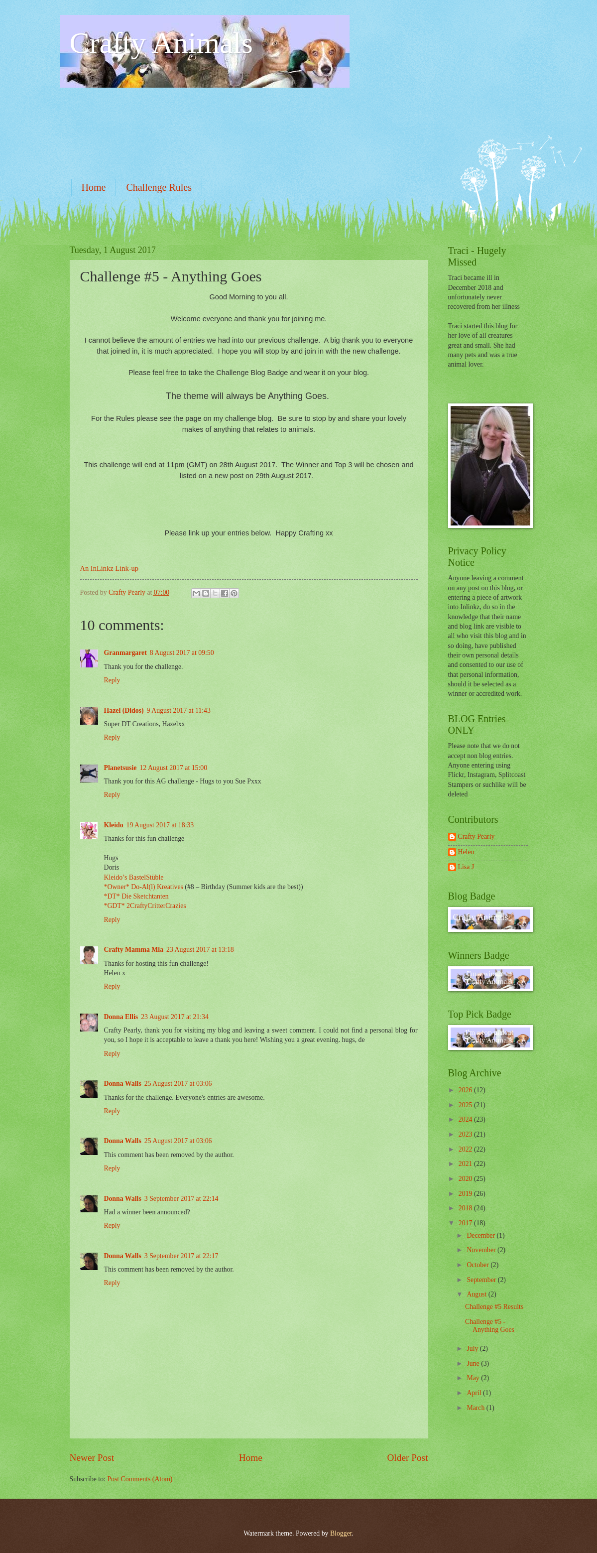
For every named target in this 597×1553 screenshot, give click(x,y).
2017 (466, 1223)
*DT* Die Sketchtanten (136, 896)
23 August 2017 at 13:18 (200, 949)
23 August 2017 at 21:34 (175, 1017)
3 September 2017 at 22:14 (181, 1198)
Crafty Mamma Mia (134, 949)
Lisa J (466, 867)
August (477, 1294)
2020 (466, 1178)
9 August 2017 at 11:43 (179, 710)
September (482, 1280)
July (473, 1348)
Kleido (113, 825)
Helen (466, 852)
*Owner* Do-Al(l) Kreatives (144, 887)
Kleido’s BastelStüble (134, 877)
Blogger (341, 1533)
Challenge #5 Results (494, 1306)
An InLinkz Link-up (109, 568)
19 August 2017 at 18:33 (160, 825)
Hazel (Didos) (124, 710)
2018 (466, 1208)
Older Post (407, 1457)
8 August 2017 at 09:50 (182, 652)
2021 (466, 1163)
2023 (466, 1134)
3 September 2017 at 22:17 (181, 1256)
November (482, 1250)
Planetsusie (120, 768)
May (474, 1378)
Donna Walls (122, 1083)
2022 (466, 1149)
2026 (466, 1090)
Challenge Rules (159, 187)
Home (94, 187)
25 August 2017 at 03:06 (178, 1083)
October (478, 1265)
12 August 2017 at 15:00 (173, 768)
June (474, 1363)
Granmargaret (125, 652)
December (481, 1235)
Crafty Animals (161, 42)
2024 (466, 1119)
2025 (466, 1105)
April (475, 1393)
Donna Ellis (121, 1017)
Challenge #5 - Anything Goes (489, 1326)
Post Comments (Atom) (139, 1479)
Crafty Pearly (476, 836)
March (476, 1408)
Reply (112, 680)
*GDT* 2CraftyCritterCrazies (145, 905)
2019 (466, 1193)
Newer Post (92, 1457)
